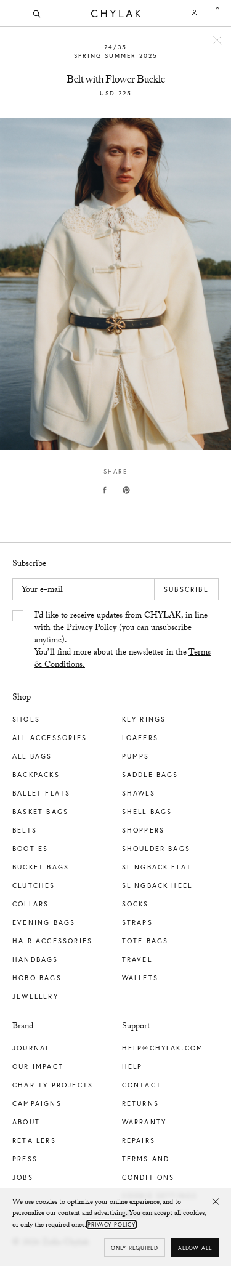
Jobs (22, 1177)
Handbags (35, 959)
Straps (137, 922)
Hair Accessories (52, 941)
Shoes (26, 719)
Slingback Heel (157, 885)
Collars (30, 904)
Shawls (138, 793)
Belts (24, 830)
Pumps (136, 756)
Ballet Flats (41, 793)
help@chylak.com (163, 1048)
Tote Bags (145, 941)
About (26, 1122)
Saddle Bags (150, 774)
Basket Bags (40, 811)
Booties (30, 848)
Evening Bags (43, 922)
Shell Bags (147, 811)
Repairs (138, 1140)
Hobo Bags (37, 978)
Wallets (140, 978)
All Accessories (49, 737)
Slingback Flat (157, 867)
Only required (134, 1247)
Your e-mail (42, 590)
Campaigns (37, 1103)
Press (25, 1159)
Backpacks (36, 774)
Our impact (37, 1066)
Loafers (140, 737)
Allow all (195, 1247)
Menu (21, 12)
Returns (140, 1103)
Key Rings (144, 719)
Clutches (33, 885)
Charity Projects (52, 1085)
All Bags (32, 756)
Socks (135, 904)
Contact (141, 1085)
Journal (31, 1048)
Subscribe (186, 589)
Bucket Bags (40, 867)
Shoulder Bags (156, 848)
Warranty (144, 1122)
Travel (137, 959)
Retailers (34, 1140)
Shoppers (143, 830)
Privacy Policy (91, 628)
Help (132, 1066)
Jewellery (35, 996)
